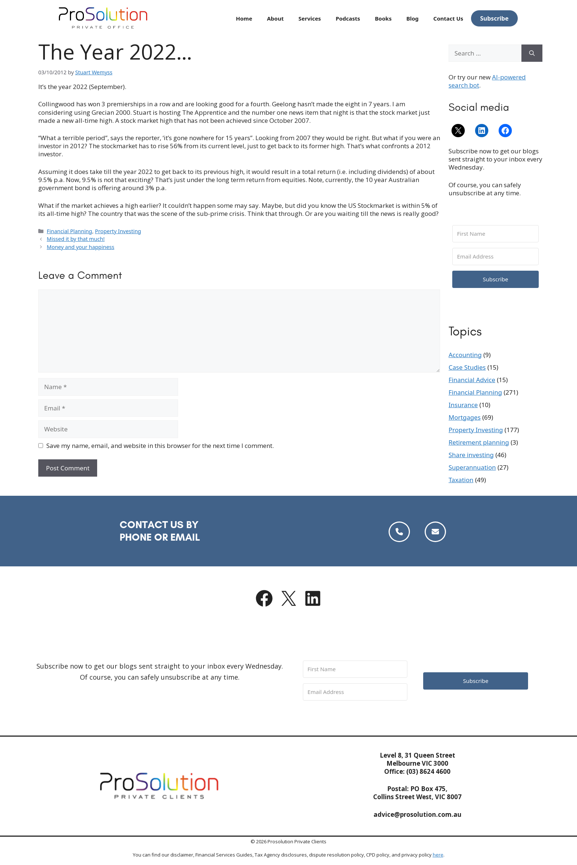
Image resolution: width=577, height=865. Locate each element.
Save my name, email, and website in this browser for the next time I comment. (160, 446)
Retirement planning (479, 442)
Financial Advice (472, 379)
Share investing (471, 455)
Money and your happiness (80, 246)
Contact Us (448, 18)
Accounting (465, 354)
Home (244, 18)
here (438, 854)
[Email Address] (495, 256)
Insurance (463, 405)
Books (383, 18)
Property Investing (118, 231)
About (275, 18)
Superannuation (472, 467)
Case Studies (467, 367)
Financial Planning (69, 231)
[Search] (531, 53)
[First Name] (495, 233)
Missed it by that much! (76, 238)
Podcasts (348, 18)
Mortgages (465, 417)
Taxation (461, 480)
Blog (412, 18)
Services (309, 18)
